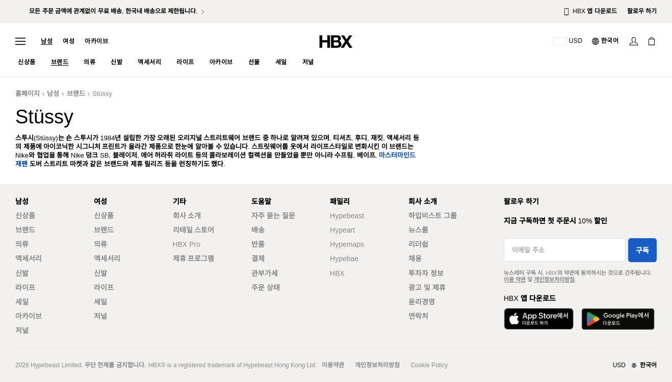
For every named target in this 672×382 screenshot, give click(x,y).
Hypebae (344, 258)
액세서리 (28, 258)
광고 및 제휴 (427, 288)
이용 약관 (515, 279)
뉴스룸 (418, 230)
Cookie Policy (429, 365)
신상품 (25, 216)
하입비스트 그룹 (432, 216)
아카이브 (96, 41)
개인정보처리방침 (554, 279)
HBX (337, 273)
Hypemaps (347, 244)
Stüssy (102, 93)
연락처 (418, 316)
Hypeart (342, 230)
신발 (22, 273)
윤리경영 (421, 302)
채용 (415, 258)
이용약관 (333, 365)
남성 (47, 41)
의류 (22, 244)
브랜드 (76, 93)
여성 (68, 41)
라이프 (25, 288)
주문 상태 (265, 288)
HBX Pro (186, 244)
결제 (258, 258)
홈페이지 (27, 93)
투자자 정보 (426, 273)
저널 (22, 330)
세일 (22, 302)
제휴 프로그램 (194, 258)
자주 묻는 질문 (273, 216)
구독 (642, 250)
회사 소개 (187, 216)
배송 (258, 230)
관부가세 (264, 273)
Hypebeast (347, 216)
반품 (258, 244)
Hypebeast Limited (56, 365)
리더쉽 (418, 244)
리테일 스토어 (194, 230)
